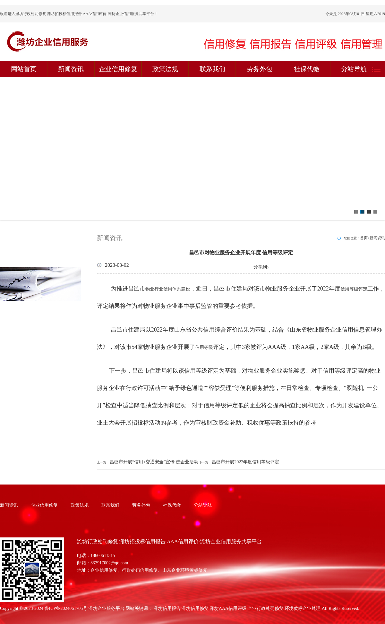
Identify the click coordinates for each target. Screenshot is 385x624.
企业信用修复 (118, 68)
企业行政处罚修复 (266, 608)
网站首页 (24, 68)
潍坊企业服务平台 (106, 608)
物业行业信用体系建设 (167, 289)
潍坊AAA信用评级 (228, 608)
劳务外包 (259, 68)
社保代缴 (307, 68)
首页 (364, 238)
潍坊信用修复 (195, 608)
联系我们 (212, 68)
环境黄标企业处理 (303, 608)
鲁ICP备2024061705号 (66, 608)
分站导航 (354, 68)
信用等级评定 (353, 289)
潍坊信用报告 (167, 608)
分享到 (260, 267)
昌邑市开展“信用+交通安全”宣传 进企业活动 (154, 462)
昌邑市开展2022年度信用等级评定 (245, 462)
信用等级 (204, 347)
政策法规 (165, 68)
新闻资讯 (71, 68)
